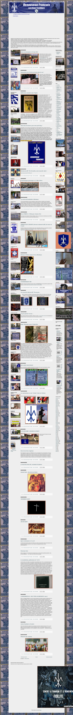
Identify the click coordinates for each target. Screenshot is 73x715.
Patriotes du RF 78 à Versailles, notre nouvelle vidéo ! (34, 171)
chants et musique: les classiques (59, 107)
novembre (57, 403)
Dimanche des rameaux (26, 636)
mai (56, 420)
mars (56, 409)
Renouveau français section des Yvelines (59, 95)
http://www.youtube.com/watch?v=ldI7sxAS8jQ (34, 284)
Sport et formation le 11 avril (28, 541)
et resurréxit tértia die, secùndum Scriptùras (31, 464)
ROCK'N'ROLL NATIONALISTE (59, 103)
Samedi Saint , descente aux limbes (29, 472)
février (56, 400)
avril (56, 399)
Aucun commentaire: (35, 67)
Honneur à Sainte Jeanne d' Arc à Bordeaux (31, 254)
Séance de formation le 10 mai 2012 (29, 52)
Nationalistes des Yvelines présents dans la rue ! (32, 72)
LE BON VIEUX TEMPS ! (59, 121)
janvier (57, 401)
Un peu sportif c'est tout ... (27, 313)
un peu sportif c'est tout (42, 315)
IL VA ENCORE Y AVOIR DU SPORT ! (30, 431)
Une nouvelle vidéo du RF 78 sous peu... (30, 292)
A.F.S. (57, 129)
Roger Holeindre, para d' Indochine (29, 324)
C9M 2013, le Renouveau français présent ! (59, 331)
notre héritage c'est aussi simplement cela (59, 135)
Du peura (58, 123)
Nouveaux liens (24, 551)
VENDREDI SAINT (25, 499)
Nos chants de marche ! (59, 105)
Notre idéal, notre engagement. (59, 89)
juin (56, 419)
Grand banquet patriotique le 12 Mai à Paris (31, 180)
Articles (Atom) (27, 658)
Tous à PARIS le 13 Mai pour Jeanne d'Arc (31, 214)
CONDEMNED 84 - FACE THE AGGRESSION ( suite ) (34, 596)
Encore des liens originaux (27, 451)
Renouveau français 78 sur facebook (59, 53)
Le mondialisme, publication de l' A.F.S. (30, 560)
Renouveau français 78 (13, 449)
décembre (57, 398)
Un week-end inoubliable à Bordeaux (30, 199)
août (56, 431)
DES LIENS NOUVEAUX (27, 365)
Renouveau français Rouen (59, 118)
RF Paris (58, 116)
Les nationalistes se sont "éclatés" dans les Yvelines (33, 393)
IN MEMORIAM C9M (26, 281)
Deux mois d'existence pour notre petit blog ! (31, 125)
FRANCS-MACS (59, 125)
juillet (56, 432)
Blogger (40, 710)
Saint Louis (58, 128)
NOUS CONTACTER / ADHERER (59, 97)
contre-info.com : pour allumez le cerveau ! (59, 109)
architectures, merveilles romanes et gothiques (59, 132)
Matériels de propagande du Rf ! (59, 101)
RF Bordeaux (58, 115)
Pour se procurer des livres (59, 120)
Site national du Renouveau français (59, 112)
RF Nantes (58, 114)
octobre (57, 404)
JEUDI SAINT (24, 521)
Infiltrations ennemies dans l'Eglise (29, 93)
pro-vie (58, 130)
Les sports (58, 124)
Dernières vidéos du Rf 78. (59, 87)
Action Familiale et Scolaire (27, 624)
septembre (57, 430)
